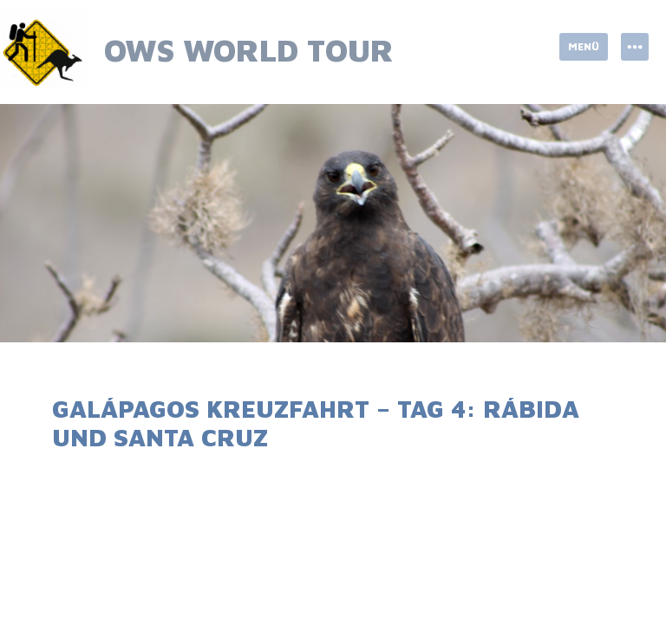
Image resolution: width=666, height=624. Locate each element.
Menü (583, 46)
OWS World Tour (249, 49)
